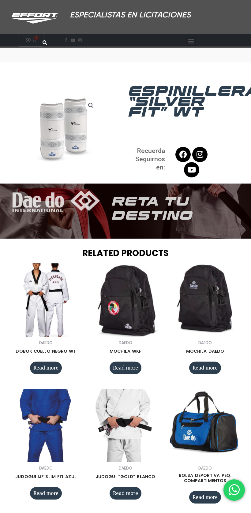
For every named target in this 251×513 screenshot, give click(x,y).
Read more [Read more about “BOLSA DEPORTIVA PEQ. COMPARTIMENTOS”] (205, 500)
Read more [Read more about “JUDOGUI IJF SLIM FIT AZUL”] (45, 496)
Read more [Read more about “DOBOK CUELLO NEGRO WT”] (45, 371)
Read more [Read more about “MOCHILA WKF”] (125, 371)
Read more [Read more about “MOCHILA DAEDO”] (205, 371)
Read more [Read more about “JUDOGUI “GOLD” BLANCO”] (125, 496)
